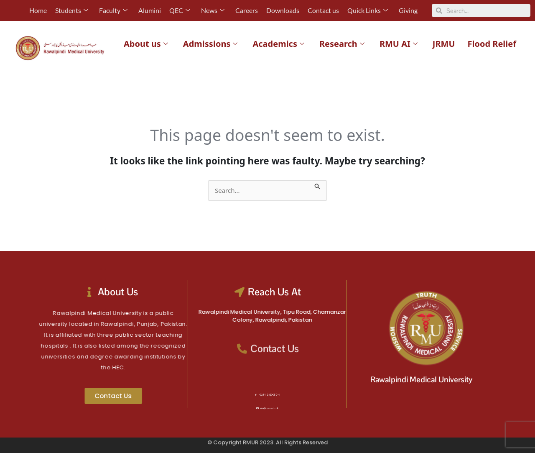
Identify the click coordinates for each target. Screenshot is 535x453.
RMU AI (399, 43)
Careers (246, 10)
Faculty (113, 10)
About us (146, 43)
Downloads (282, 10)
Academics (278, 43)
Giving (408, 10)
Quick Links (367, 10)
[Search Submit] (317, 185)
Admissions (210, 43)
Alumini (149, 10)
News (212, 10)
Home (38, 10)
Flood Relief (492, 43)
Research (341, 43)
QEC (179, 10)
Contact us (323, 10)
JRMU (444, 43)
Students (71, 10)
